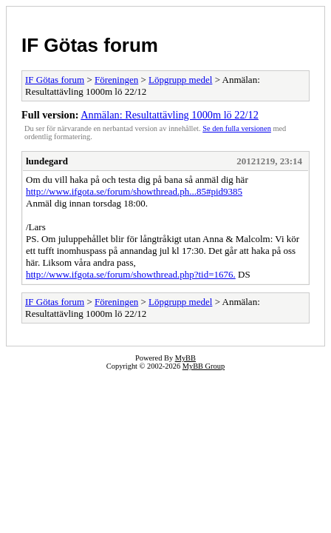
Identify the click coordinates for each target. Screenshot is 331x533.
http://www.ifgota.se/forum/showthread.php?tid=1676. (131, 274)
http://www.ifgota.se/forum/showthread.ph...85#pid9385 (134, 191)
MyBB (185, 358)
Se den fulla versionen (236, 128)
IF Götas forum (89, 45)
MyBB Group (203, 366)
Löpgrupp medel (180, 79)
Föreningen (116, 79)
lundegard (47, 161)
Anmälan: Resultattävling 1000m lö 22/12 (170, 115)
